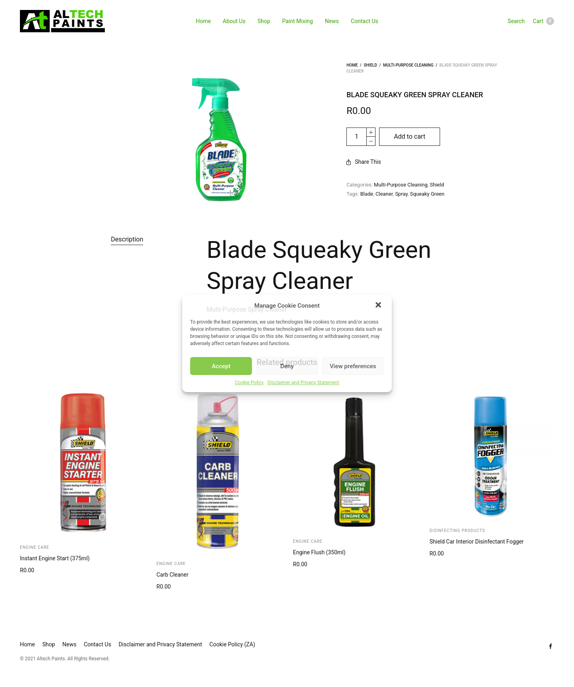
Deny (287, 366)
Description (127, 239)
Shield (370, 65)
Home (203, 21)
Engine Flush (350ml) (319, 552)
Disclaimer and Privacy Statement (303, 382)
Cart (543, 21)
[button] (379, 305)
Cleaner (384, 194)
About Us (234, 21)
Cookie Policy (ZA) (232, 644)
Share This (363, 162)
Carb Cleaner (173, 574)
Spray (401, 194)
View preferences (353, 366)
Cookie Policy (249, 382)
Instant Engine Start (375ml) (55, 558)
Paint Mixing (297, 21)
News (332, 21)
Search (516, 21)
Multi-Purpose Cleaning (408, 65)
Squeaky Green (427, 194)
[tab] (127, 239)
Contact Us (364, 21)
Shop (264, 21)
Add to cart (409, 136)
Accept (221, 366)
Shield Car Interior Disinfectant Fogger (477, 541)
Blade (366, 194)
